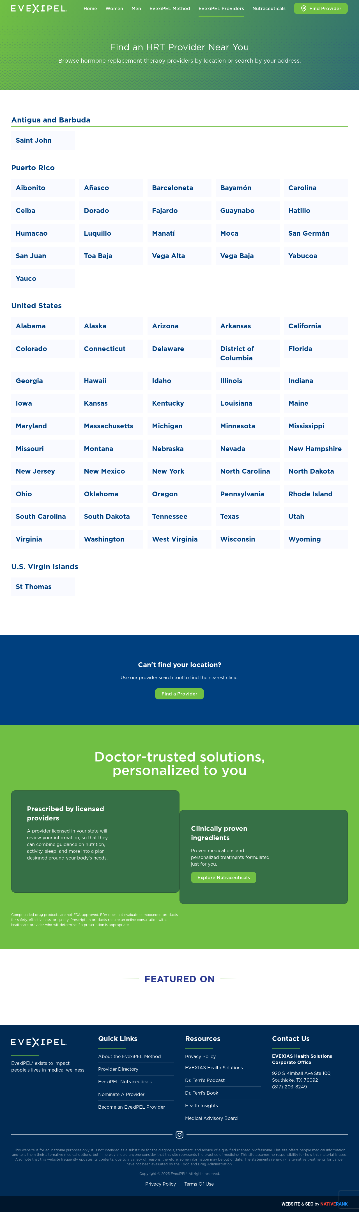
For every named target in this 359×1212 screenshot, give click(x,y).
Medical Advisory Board (211, 1118)
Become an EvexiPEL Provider (131, 1107)
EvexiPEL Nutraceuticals (125, 1082)
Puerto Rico (33, 167)
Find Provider (320, 8)
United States (36, 305)
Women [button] (114, 8)
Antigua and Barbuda (50, 120)
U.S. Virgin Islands (44, 566)
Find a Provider (179, 694)
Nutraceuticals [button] (269, 8)
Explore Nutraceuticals (223, 877)
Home (90, 8)
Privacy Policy (200, 1056)
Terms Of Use (199, 1184)
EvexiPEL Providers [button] (221, 8)
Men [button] (136, 8)
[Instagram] (179, 1134)
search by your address (267, 61)
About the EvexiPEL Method (129, 1056)
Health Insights (201, 1105)
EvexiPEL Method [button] (169, 8)
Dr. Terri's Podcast (205, 1080)
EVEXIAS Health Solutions (214, 1068)
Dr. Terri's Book (201, 1093)
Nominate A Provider (121, 1094)
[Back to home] (39, 8)
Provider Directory (118, 1069)
